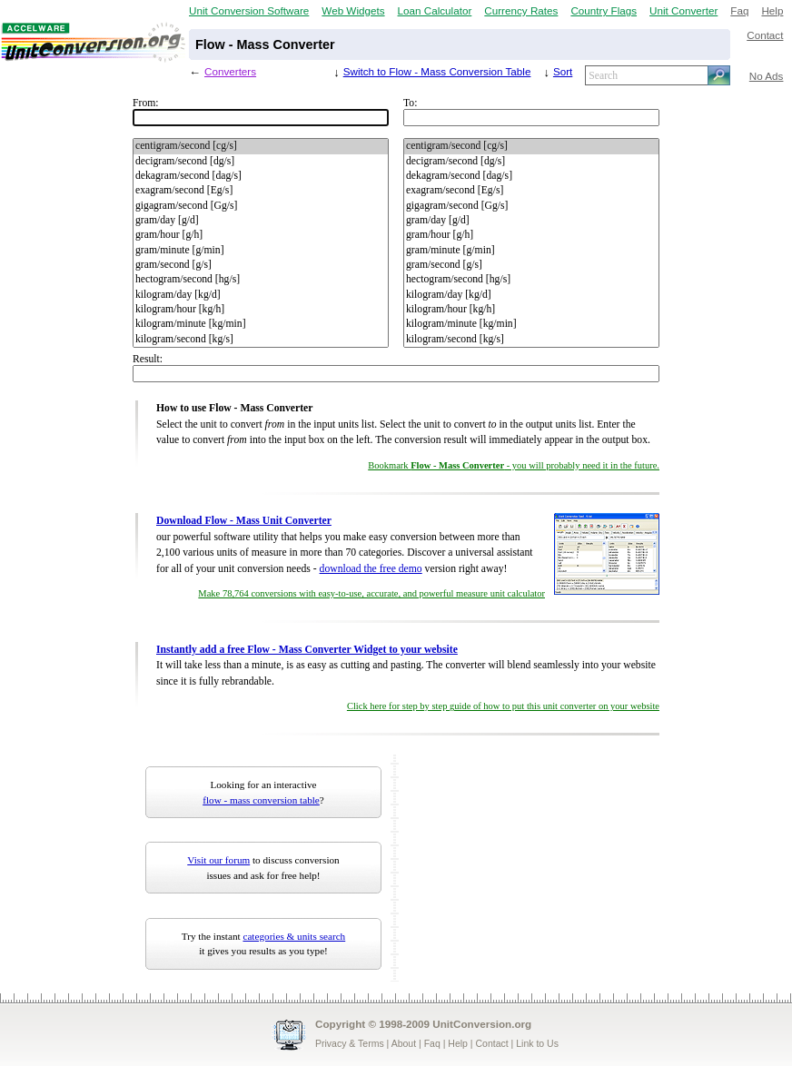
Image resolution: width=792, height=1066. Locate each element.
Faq (739, 10)
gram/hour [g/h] (261, 235)
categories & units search (294, 936)
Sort (562, 71)
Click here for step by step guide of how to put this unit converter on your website (503, 706)
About (403, 1043)
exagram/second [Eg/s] (261, 190)
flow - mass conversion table (261, 800)
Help (772, 10)
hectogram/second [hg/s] (261, 279)
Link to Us (537, 1043)
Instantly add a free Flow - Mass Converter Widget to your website (307, 650)
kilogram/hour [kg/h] (261, 309)
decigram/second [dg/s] (261, 161)
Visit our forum (218, 859)
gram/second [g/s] (261, 265)
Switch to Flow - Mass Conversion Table (437, 71)
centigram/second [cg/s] (261, 146)
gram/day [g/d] (261, 220)
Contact (765, 35)
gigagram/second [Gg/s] (261, 206)
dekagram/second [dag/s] (261, 176)
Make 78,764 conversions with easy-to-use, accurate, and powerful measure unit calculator (371, 593)
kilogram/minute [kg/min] (261, 324)
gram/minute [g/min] (261, 250)
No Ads (766, 76)
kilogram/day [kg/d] (261, 295)
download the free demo (371, 569)
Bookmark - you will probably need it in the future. (513, 465)
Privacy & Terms (349, 1043)
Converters (230, 71)
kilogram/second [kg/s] (261, 339)
